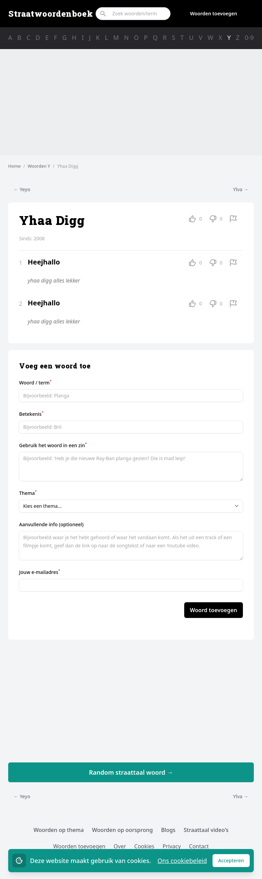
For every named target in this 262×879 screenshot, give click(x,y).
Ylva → (240, 189)
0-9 (249, 37)
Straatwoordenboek (50, 13)
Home (14, 166)
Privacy (172, 846)
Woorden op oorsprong (122, 830)
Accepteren (234, 862)
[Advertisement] (131, 102)
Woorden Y (39, 166)
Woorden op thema (58, 830)
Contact (199, 846)
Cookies (144, 846)
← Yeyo (22, 189)
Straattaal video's (206, 830)
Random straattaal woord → (131, 772)
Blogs (168, 830)
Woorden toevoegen (213, 13)
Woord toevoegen (213, 610)
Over (120, 846)
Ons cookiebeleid (182, 861)
